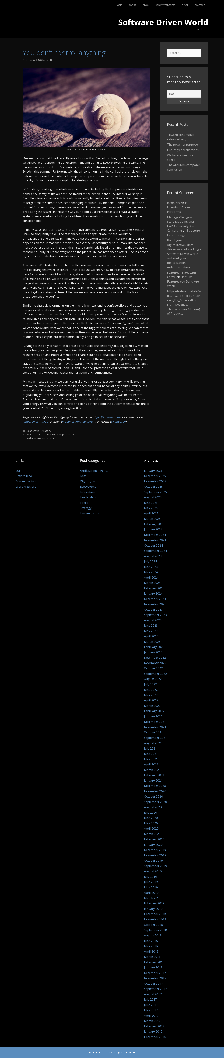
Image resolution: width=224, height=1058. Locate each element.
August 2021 (153, 743)
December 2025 (155, 476)
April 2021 (151, 764)
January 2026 (153, 471)
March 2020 (152, 834)
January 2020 (153, 845)
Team (185, 5)
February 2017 (154, 1026)
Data (83, 476)
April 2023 (151, 636)
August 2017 (153, 994)
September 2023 (155, 615)
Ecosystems (88, 487)
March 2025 (152, 519)
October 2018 (153, 925)
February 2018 (154, 962)
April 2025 (151, 513)
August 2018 (153, 935)
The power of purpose (182, 144)
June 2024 (151, 567)
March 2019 (152, 898)
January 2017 (153, 1031)
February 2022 (154, 711)
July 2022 (150, 684)
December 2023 (155, 599)
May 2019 (151, 887)
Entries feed (24, 476)
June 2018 (151, 941)
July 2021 (150, 748)
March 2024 (152, 583)
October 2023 (153, 609)
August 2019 (153, 871)
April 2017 (151, 1016)
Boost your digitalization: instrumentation (178, 262)
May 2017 (151, 1010)
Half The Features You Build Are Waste (183, 281)
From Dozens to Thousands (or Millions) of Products (183, 309)
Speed (84, 503)
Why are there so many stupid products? (50, 434)
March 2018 (152, 957)
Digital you (87, 481)
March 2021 (152, 770)
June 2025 (151, 503)
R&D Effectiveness (165, 5)
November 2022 (155, 663)
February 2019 (154, 903)
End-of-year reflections (183, 150)
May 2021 (151, 759)
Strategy (46, 430)
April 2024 (151, 577)
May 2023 (151, 631)
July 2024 (150, 561)
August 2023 (153, 620)
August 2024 (153, 556)
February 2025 (154, 524)
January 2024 (153, 593)
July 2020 (150, 812)
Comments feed (26, 481)
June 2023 (151, 625)
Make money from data (40, 438)
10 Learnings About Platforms (178, 207)
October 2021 (153, 732)
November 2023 (155, 604)
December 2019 (155, 850)
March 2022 (152, 706)
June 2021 (151, 754)
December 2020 (155, 786)
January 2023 (153, 652)
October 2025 (153, 487)
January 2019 (153, 909)
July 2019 (150, 877)
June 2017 (151, 1005)
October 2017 (153, 983)
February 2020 (154, 839)
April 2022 (151, 700)
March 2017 (152, 1021)
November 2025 (155, 481)
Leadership (33, 430)
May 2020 (151, 823)
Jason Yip (173, 203)
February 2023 (154, 647)
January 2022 (153, 716)
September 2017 (155, 989)
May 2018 (151, 946)
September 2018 (155, 930)
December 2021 (155, 722)
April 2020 (151, 828)
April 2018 (151, 951)
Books (132, 5)
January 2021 (153, 780)
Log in (20, 471)
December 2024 (155, 535)
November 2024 (155, 540)
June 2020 (151, 818)
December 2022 (155, 657)
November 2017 (155, 978)
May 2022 (151, 695)
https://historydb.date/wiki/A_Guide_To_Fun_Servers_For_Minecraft (184, 295)
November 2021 (155, 727)
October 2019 (153, 860)
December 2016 (155, 1037)
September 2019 (155, 866)
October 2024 (153, 545)
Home (119, 5)
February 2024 (154, 588)
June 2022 (151, 690)
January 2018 (153, 967)
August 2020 (153, 807)
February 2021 (154, 775)
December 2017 (155, 973)
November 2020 (155, 791)
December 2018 (155, 914)
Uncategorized (90, 513)
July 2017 (150, 999)
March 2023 (152, 642)
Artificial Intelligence (94, 471)
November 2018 (155, 919)
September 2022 (155, 674)
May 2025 (151, 508)
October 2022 (153, 668)
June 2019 (151, 882)
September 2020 (155, 802)
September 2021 (155, 738)
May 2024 (151, 572)
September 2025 (155, 492)
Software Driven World (163, 22)
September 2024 (155, 551)
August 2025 (153, 497)
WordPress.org (26, 487)
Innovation (87, 492)
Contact (200, 5)
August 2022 (153, 679)
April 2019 (151, 893)
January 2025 (153, 529)
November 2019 (155, 855)
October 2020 (153, 796)
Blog (146, 5)
